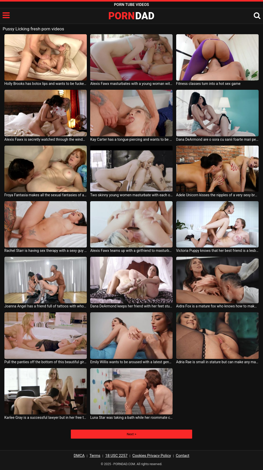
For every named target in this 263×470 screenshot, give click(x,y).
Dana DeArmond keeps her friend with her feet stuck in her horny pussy (131, 306)
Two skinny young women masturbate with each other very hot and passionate (131, 195)
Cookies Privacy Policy (151, 455)
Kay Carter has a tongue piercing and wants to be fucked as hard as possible (131, 139)
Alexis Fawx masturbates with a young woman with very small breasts (131, 84)
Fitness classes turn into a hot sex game (208, 84)
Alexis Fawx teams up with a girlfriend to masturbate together (131, 251)
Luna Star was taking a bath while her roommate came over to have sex (131, 417)
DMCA (79, 455)
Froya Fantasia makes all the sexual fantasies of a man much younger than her (45, 195)
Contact (182, 455)
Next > (131, 434)
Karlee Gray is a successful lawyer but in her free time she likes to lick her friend (45, 417)
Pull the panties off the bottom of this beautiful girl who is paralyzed (45, 362)
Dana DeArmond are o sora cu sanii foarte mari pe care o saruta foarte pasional (217, 139)
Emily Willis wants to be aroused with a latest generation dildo (131, 362)
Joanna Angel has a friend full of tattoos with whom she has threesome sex (45, 306)
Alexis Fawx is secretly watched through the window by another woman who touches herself (45, 139)
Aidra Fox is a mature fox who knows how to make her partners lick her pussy (217, 306)
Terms (94, 455)
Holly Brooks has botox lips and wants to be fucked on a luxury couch (45, 84)
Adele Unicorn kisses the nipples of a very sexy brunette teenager (217, 195)
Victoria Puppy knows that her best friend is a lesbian (217, 251)
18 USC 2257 (116, 455)
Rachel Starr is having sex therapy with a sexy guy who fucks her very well (45, 251)
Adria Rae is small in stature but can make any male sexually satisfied (217, 362)
